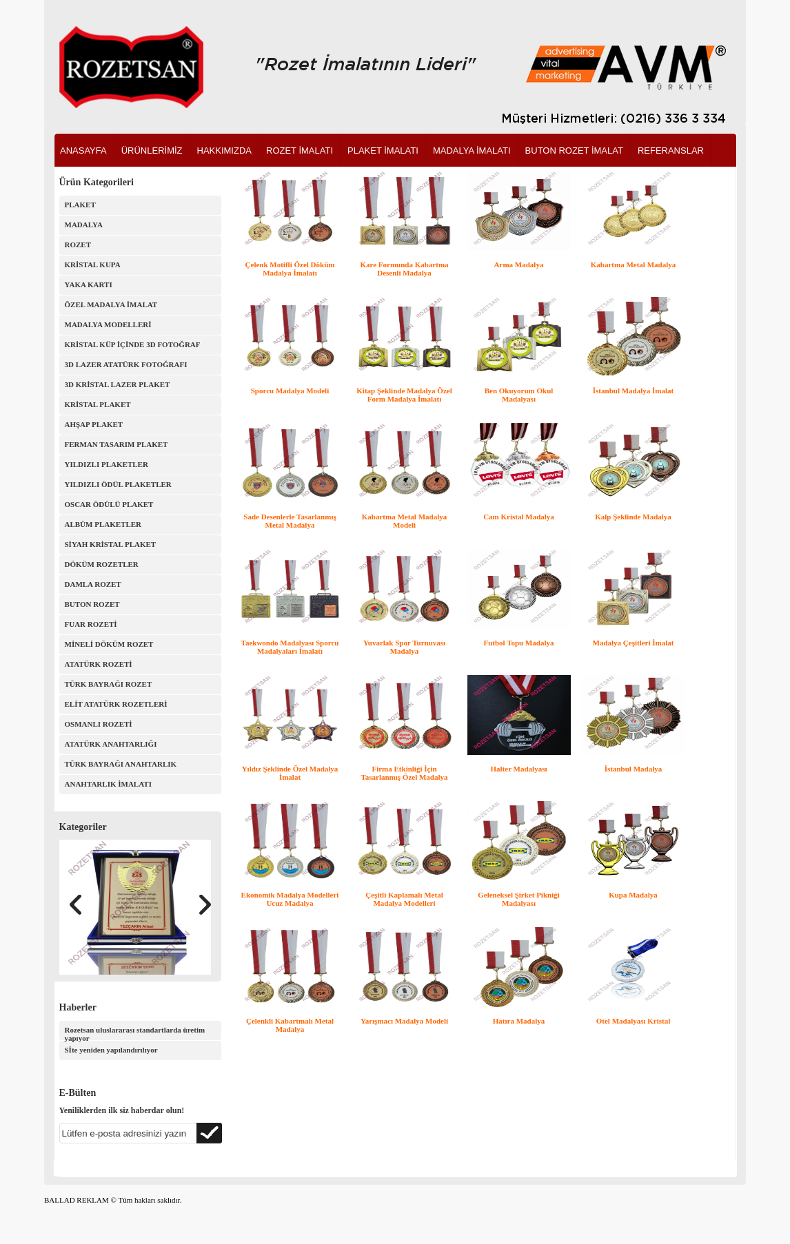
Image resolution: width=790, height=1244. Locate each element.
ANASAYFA (83, 150)
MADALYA (84, 224)
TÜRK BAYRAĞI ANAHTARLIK (121, 764)
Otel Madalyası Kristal (633, 1021)
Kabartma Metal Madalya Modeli (404, 520)
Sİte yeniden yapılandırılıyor (111, 1050)
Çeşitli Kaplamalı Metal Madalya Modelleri (404, 899)
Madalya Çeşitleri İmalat (633, 643)
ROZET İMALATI (299, 150)
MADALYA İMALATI (472, 150)
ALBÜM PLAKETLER (103, 524)
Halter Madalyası (519, 769)
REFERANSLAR (671, 150)
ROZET (78, 244)
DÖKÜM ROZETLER (102, 564)
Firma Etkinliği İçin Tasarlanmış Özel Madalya (404, 773)
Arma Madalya (519, 264)
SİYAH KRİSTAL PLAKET (110, 544)
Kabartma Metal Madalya (633, 264)
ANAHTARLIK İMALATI (108, 784)
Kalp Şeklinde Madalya (633, 516)
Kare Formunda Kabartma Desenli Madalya (404, 268)
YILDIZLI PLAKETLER (106, 464)
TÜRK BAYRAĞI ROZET (108, 684)
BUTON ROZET (92, 604)
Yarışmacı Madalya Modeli (404, 1021)
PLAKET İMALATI (382, 150)
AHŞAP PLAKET (94, 424)
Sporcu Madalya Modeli (290, 390)
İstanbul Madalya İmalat (633, 390)
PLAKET (80, 204)
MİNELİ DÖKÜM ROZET (109, 644)
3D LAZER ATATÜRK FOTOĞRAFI (126, 364)
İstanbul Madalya (633, 769)
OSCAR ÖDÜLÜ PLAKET (109, 504)
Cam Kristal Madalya (518, 516)
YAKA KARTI (88, 284)
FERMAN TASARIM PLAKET (116, 444)
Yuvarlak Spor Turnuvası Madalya (404, 647)
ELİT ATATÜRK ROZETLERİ (116, 704)
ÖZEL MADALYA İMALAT (111, 304)
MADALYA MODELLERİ (108, 324)
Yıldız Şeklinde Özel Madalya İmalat (290, 773)
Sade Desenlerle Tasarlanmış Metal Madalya (289, 520)
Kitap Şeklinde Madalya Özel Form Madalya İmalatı (404, 394)
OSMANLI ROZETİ (98, 724)
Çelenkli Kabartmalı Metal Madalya (290, 1025)
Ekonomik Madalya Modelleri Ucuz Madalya (290, 899)
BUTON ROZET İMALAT (574, 150)
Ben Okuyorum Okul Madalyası (519, 394)
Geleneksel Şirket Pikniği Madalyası (519, 899)
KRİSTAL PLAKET (98, 404)
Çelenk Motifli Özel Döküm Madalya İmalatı (290, 268)
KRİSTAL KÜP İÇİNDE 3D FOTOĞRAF (133, 344)
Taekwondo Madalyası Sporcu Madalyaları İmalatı (290, 647)
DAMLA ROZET (93, 584)
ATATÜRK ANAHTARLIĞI (111, 744)
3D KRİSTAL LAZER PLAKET (117, 384)
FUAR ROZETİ (91, 624)
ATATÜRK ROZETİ (98, 664)
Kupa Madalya (633, 895)
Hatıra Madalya (519, 1021)
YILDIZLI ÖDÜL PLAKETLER (118, 484)
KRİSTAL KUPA (93, 264)
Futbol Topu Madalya (518, 643)
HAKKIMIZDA (224, 150)
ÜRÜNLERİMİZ (152, 150)
